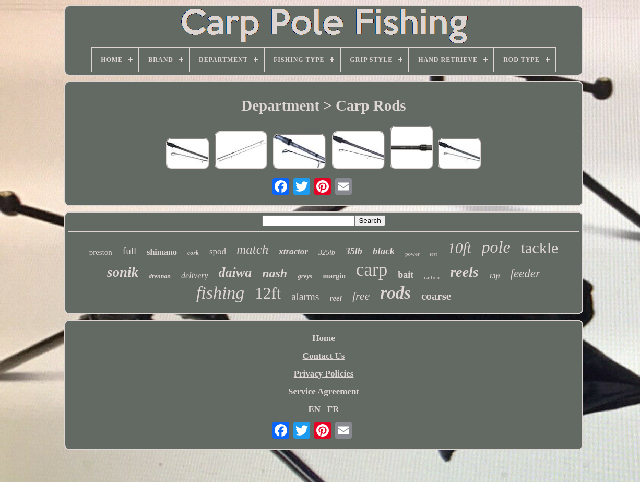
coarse (436, 296)
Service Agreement (323, 391)
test (433, 254)
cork (193, 252)
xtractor (293, 251)
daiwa (235, 272)
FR (333, 409)
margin (334, 276)
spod (217, 251)
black (384, 250)
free (361, 295)
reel (336, 298)
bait (405, 274)
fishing (220, 292)
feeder (525, 273)
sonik (122, 272)
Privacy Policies (324, 374)
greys (305, 276)
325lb (326, 252)
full (129, 250)
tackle (540, 247)
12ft (268, 293)
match (252, 249)
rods (395, 293)
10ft (459, 248)
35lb (354, 251)
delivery (194, 275)
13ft (494, 276)
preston (100, 252)
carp (371, 270)
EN (314, 409)
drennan (160, 276)
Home (323, 338)
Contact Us (324, 356)
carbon (432, 277)
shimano (162, 252)
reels (464, 272)
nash (274, 273)
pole (496, 247)
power (412, 254)
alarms (305, 296)
